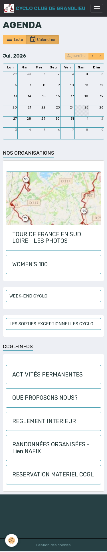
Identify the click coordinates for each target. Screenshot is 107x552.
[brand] (44, 8)
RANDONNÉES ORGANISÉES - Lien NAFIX (50, 448)
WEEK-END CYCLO (28, 296)
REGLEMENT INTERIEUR (44, 421)
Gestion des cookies (53, 545)
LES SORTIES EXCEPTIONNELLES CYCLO (51, 323)
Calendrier (42, 39)
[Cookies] (11, 540)
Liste (14, 39)
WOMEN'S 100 (30, 264)
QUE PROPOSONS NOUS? (45, 398)
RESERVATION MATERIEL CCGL (53, 474)
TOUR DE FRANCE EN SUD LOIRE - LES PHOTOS (46, 238)
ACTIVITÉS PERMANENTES (47, 374)
